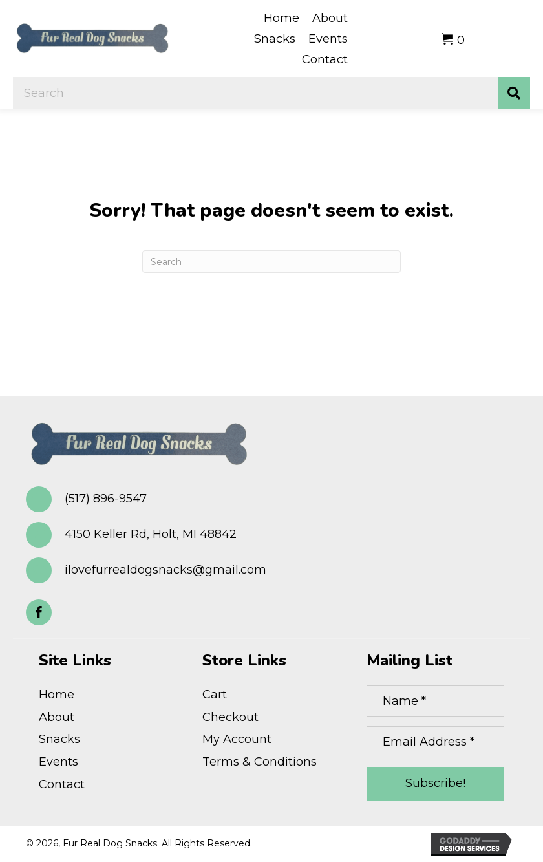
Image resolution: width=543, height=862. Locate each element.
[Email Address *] (435, 741)
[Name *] (435, 701)
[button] (39, 612)
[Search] (271, 261)
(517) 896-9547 (106, 498)
